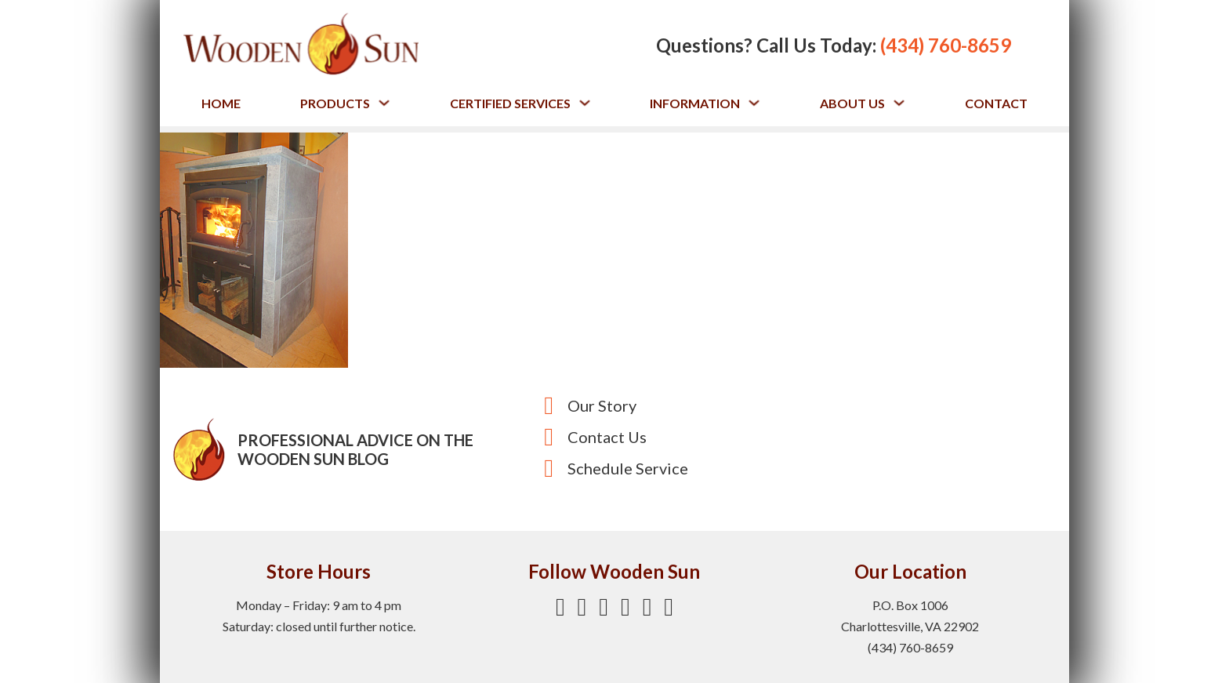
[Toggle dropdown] (384, 102)
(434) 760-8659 (945, 45)
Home (221, 103)
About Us (852, 103)
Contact (996, 103)
